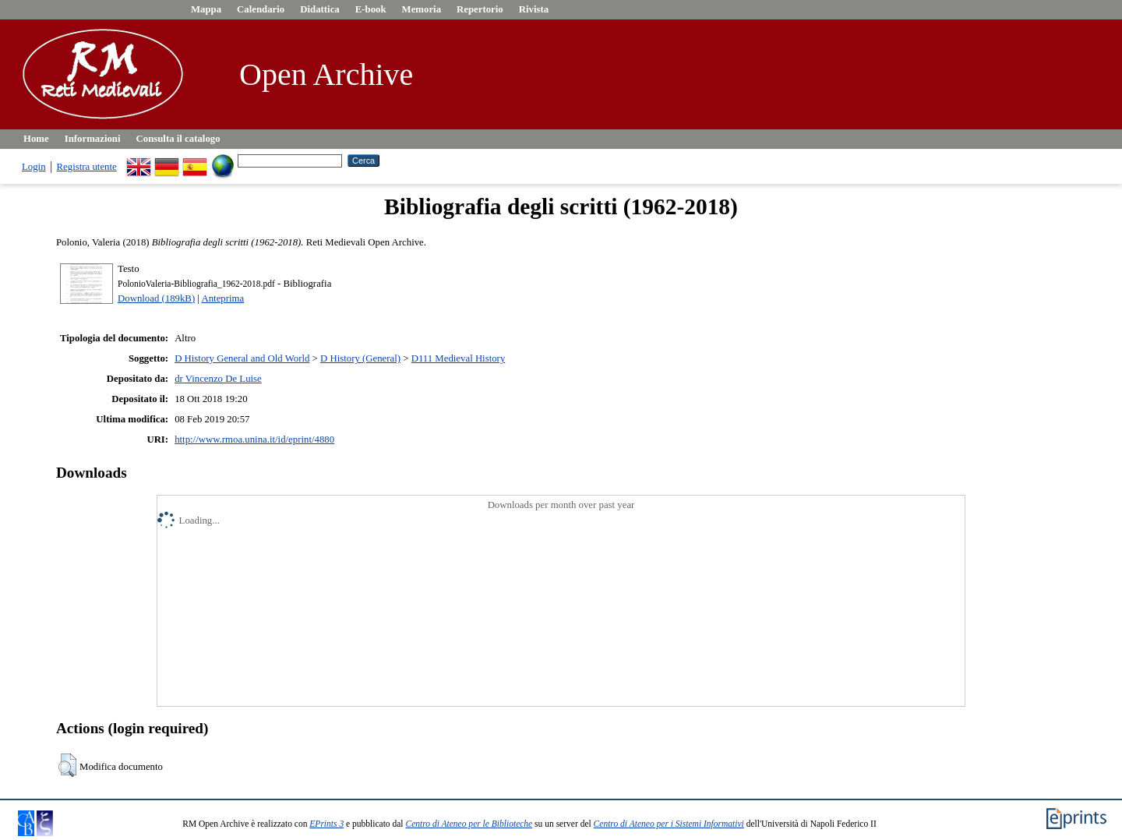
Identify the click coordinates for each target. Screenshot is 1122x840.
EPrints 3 (326, 823)
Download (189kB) (156, 298)
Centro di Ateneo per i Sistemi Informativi (669, 823)
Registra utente (87, 166)
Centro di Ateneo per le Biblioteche (468, 823)
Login (34, 166)
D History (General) (360, 358)
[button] (67, 765)
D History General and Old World (242, 358)
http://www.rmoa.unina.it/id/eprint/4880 (254, 439)
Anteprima (222, 298)
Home (36, 138)
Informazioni (93, 138)
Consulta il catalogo (178, 138)
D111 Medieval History (458, 358)
